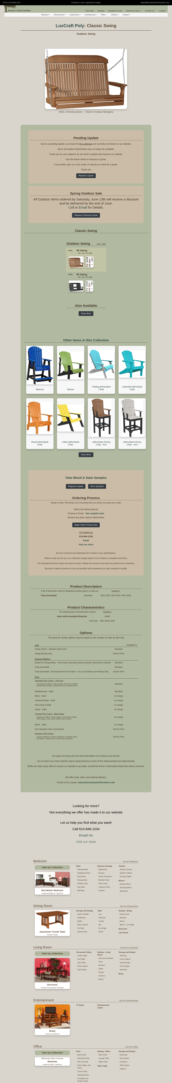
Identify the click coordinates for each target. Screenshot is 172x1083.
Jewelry (122, 866)
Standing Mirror (126, 887)
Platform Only (82, 883)
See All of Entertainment (128, 991)
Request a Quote (86, 176)
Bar (100, 925)
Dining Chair (124, 914)
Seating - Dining (125, 911)
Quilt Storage (125, 963)
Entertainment (91, 15)
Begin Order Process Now (86, 525)
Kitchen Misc (82, 932)
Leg (100, 914)
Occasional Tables (83, 952)
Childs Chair (82, 1072)
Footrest (102, 976)
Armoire (102, 890)
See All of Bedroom (130, 862)
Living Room (75, 15)
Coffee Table (82, 956)
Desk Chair (103, 1023)
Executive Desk (83, 1026)
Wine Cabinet (82, 925)
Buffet (79, 921)
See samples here (95, 513)
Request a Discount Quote (86, 215)
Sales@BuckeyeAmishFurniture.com (155, 3)
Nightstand (103, 869)
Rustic (101, 932)
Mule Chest (103, 883)
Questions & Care (115, 11)
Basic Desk (81, 1023)
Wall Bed (80, 890)
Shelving (123, 956)
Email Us (86, 835)
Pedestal (102, 918)
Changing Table (103, 1069)
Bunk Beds (81, 876)
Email (83, 207)
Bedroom (45, 15)
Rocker (101, 972)
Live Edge (102, 928)
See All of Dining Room (129, 906)
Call (71, 207)
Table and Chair (82, 1066)
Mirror (121, 974)
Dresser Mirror (125, 884)
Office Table (102, 1034)
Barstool (123, 918)
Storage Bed (82, 880)
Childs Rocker (82, 1076)
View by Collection (52, 867)
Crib (99, 1066)
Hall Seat (123, 970)
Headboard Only (83, 873)
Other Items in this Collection (86, 340)
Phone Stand (82, 966)
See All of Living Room (129, 948)
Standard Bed (82, 869)
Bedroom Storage (104, 866)
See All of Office (132, 1015)
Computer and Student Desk (82, 1048)
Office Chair (103, 1030)
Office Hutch (124, 1033)
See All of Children (131, 1061)
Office (104, 15)
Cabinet (123, 1037)
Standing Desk (83, 1043)
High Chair (81, 1079)
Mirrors (122, 881)
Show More (86, 313)
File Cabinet (124, 1026)
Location (162, 11)
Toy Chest (101, 1073)
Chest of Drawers (105, 876)
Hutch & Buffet (83, 914)
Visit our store (86, 544)
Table (99, 911)
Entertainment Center (103, 997)
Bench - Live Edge (127, 925)
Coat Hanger (125, 966)
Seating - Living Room (103, 953)
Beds (78, 866)
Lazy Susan (123, 933)
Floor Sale (90, 11)
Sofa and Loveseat (106, 958)
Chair (101, 962)
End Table (81, 959)
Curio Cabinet (125, 959)
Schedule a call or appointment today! (86, 3)
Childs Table (82, 1069)
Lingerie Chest (104, 887)
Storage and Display (84, 911)
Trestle (101, 921)
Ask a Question (97, 486)
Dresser (102, 873)
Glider (101, 969)
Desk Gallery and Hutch (84, 1035)
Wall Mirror (124, 891)
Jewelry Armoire (126, 869)
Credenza (123, 1030)
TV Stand (80, 996)
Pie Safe (80, 928)
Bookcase (123, 1023)
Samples (101, 11)
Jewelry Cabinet (126, 873)
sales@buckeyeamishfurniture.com (96, 782)
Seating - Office (103, 1020)
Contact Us (150, 11)
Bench (122, 921)
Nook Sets (123, 929)
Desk (78, 1020)
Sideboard (81, 918)
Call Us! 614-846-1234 (11, 3)
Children (115, 15)
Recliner (102, 965)
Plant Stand (81, 970)
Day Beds (81, 887)
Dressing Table (125, 876)
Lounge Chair (104, 1026)
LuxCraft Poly (70, 25)
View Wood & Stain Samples (86, 477)
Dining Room (59, 15)
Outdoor (127, 15)
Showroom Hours (133, 11)
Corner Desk (82, 1040)
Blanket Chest (104, 880)
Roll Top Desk (82, 1030)
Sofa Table (81, 963)
